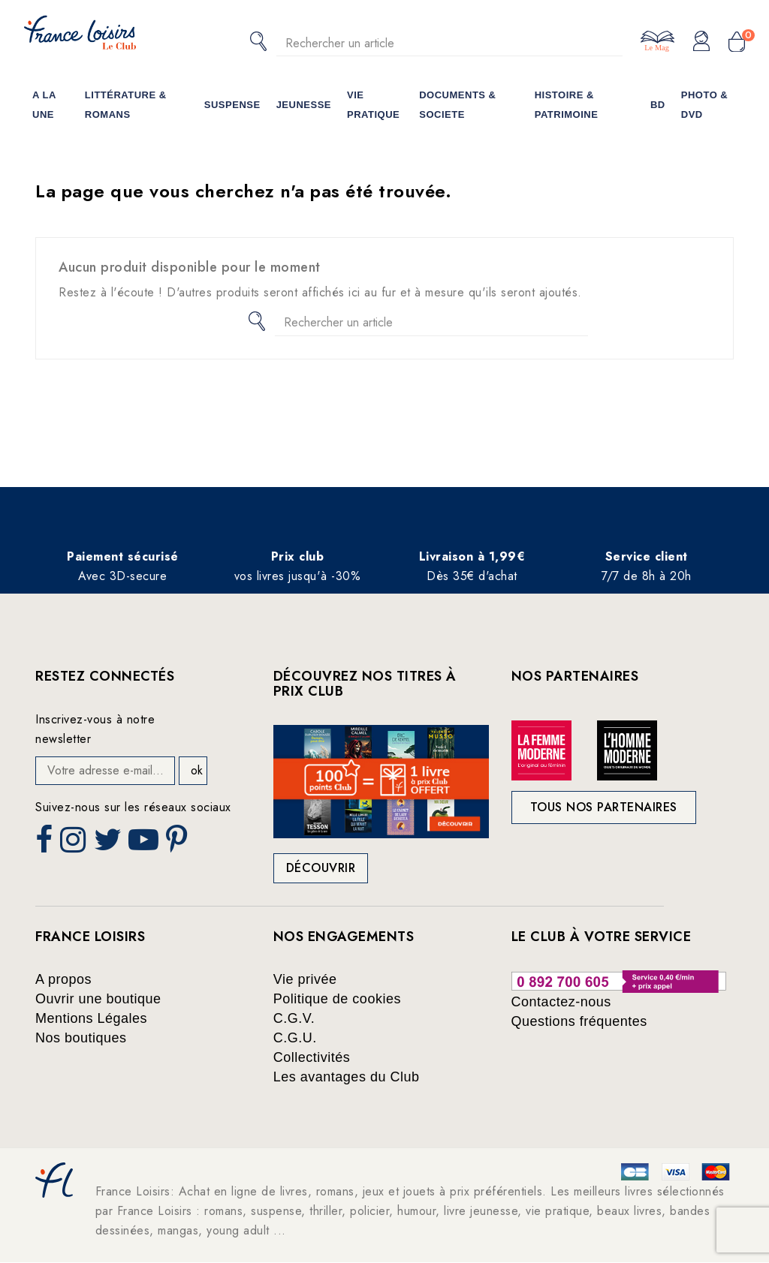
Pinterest (178, 844)
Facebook (45, 844)
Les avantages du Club (346, 1076)
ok (197, 770)
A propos (63, 979)
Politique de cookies (337, 998)
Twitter (109, 844)
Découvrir (321, 868)
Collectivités (312, 1057)
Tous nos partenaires (603, 807)
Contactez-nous (561, 1001)
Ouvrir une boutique (98, 998)
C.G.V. (294, 1018)
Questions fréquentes (579, 1021)
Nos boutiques (81, 1037)
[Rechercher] (449, 43)
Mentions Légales (91, 1018)
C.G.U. (295, 1037)
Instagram (74, 844)
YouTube (144, 844)
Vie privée (305, 979)
